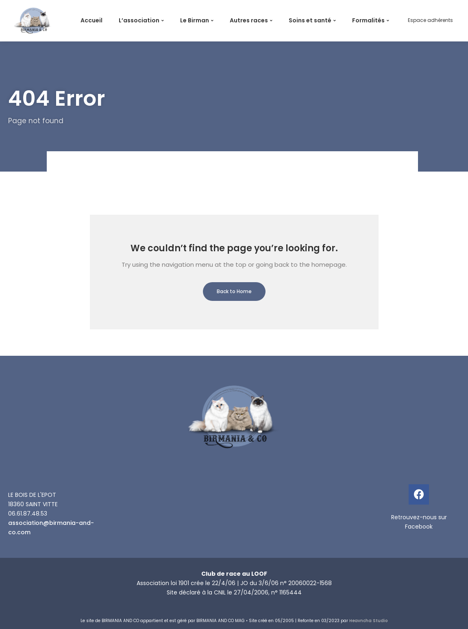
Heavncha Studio (368, 621)
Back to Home (234, 291)
